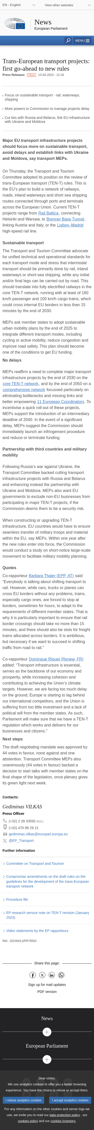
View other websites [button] (59, 5)
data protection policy (65, 1121)
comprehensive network (24, 390)
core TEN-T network (21, 384)
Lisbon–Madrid (70, 225)
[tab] (47, 1018)
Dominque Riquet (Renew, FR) (56, 659)
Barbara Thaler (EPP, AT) (51, 576)
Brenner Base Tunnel (65, 219)
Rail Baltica (48, 213)
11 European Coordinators (60, 402)
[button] (82, 40)
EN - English (12, 5)
